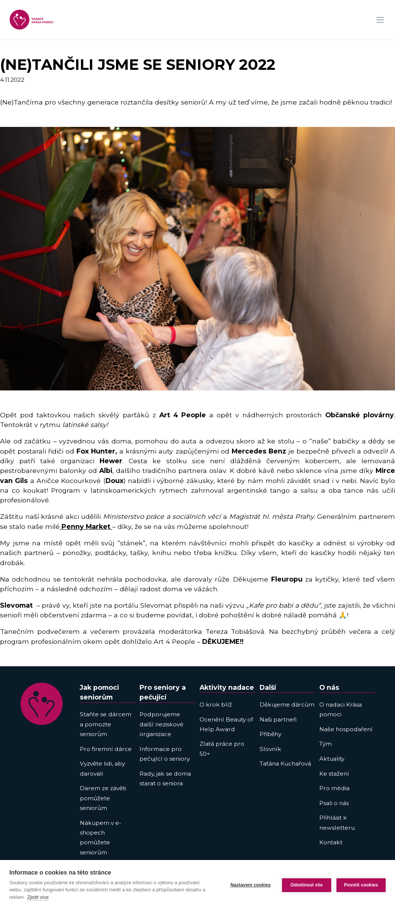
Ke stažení (334, 773)
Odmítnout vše (307, 885)
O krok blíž (216, 704)
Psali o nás (334, 803)
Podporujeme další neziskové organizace (161, 724)
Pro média (334, 788)
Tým (325, 743)
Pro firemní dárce (106, 748)
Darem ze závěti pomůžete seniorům (103, 798)
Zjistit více (38, 897)
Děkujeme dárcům (287, 704)
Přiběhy (270, 734)
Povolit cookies (361, 885)
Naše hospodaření (346, 729)
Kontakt (330, 842)
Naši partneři (278, 719)
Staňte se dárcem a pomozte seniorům (105, 724)
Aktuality (331, 758)
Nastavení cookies (251, 885)
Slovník (270, 748)
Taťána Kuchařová (285, 763)
